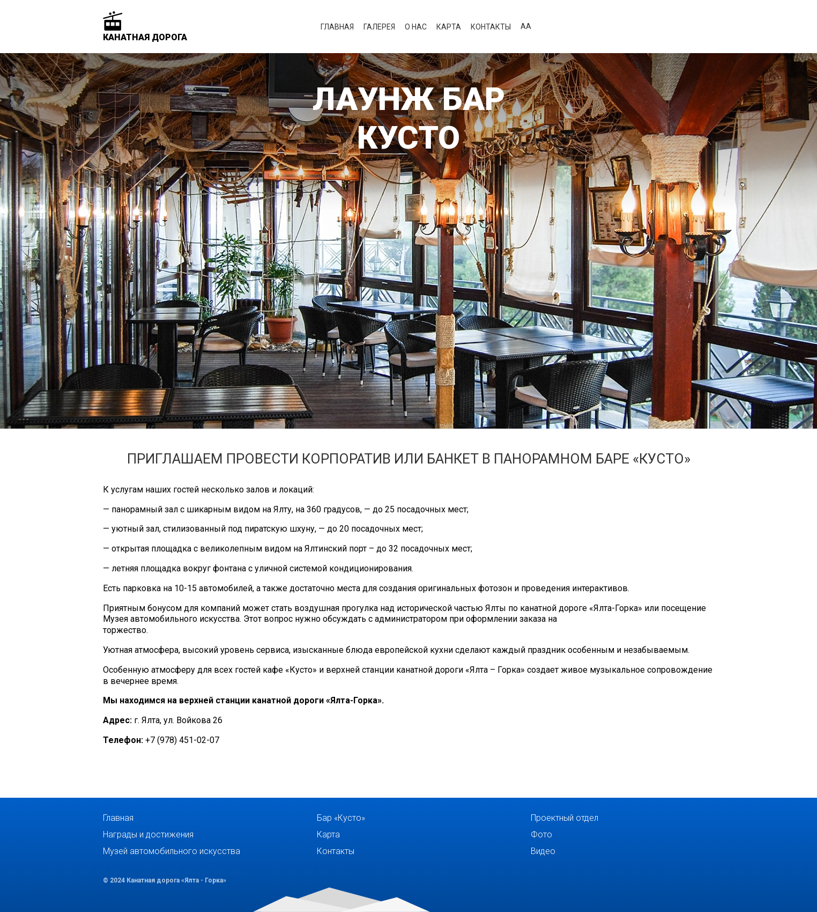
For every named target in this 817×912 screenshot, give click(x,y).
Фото (541, 834)
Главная (337, 27)
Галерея (379, 27)
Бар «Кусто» (341, 818)
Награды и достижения (148, 834)
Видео (543, 851)
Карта (448, 27)
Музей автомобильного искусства (171, 851)
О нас (416, 27)
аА (526, 26)
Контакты (491, 27)
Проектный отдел (564, 818)
